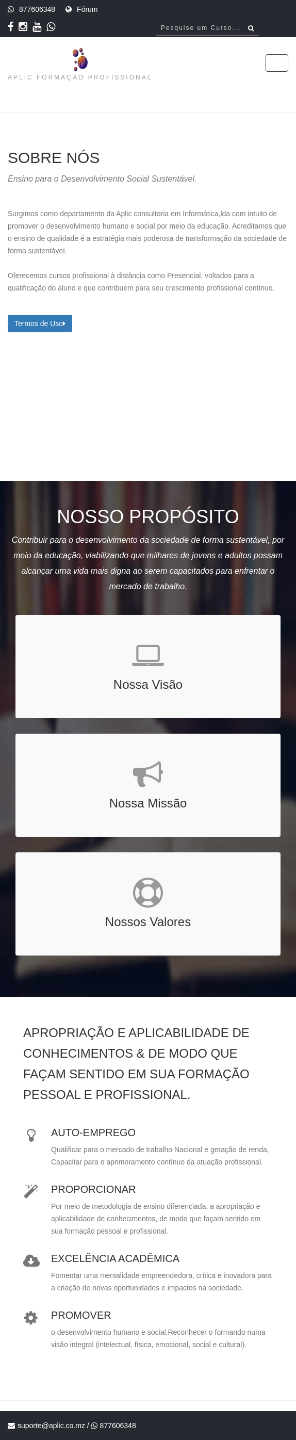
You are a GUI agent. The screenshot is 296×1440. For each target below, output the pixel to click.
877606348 (37, 9)
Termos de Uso (39, 323)
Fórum (87, 9)
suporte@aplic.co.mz (51, 1425)
